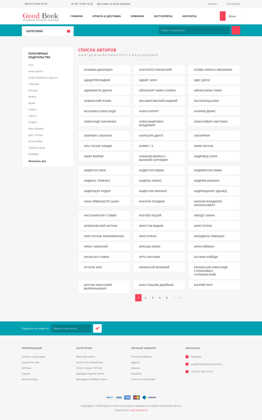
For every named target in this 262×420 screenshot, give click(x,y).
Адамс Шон (148, 80)
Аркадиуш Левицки (209, 236)
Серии (26, 373)
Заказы (135, 368)
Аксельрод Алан (206, 101)
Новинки (137, 16)
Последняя (180, 297)
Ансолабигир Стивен (100, 215)
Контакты (189, 16)
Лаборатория (36, 147)
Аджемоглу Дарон (98, 90)
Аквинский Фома (97, 101)
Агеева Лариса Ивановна (213, 69)
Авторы (26, 368)
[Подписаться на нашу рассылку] (71, 328)
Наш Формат (36, 128)
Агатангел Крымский (155, 69)
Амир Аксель (204, 146)
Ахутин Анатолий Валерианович (98, 286)
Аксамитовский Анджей (158, 101)
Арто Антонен (149, 257)
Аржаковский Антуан (100, 226)
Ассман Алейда (206, 257)
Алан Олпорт (149, 111)
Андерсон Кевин (151, 170)
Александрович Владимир (151, 123)
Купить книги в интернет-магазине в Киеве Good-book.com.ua (142, 405)
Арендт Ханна (204, 215)
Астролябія (35, 141)
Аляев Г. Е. (146, 146)
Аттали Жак (93, 267)
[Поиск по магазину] (194, 30)
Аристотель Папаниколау (104, 236)
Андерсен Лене (95, 170)
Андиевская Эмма (208, 170)
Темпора (33, 84)
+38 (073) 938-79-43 (35, 3)
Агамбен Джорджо (98, 69)
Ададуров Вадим (97, 80)
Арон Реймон (204, 246)
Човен (32, 109)
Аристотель (203, 226)
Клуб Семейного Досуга (43, 77)
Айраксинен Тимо (208, 90)
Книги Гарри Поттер (89, 368)
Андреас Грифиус (97, 180)
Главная (76, 16)
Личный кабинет (141, 356)
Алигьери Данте (151, 135)
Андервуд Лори (205, 156)
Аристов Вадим (151, 226)
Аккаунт (213, 3)
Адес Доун (202, 80)
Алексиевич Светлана (211, 121)
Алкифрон (202, 135)
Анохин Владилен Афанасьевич (208, 203)
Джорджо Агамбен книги (91, 379)
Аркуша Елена (149, 246)
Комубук (33, 154)
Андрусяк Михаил (153, 191)
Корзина (136, 373)
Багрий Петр (203, 285)
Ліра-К (32, 116)
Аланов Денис (205, 111)
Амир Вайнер (94, 156)
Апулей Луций (150, 215)
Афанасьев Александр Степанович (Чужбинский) (211, 270)
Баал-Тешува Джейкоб (156, 285)
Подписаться (97, 328)
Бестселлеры (163, 16)
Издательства (30, 362)
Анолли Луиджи (152, 201)
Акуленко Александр (100, 111)
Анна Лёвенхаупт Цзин (101, 201)
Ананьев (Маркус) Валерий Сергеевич (153, 158)
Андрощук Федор (97, 191)
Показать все (37, 161)
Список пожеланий (143, 379)
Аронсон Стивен (96, 257)
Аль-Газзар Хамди (98, 146)
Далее (174, 297)
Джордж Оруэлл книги (90, 373)
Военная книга (85, 356)
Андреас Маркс (150, 180)
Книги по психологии (89, 362)
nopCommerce (138, 410)
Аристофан (147, 236)
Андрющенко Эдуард (210, 191)
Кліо (31, 65)
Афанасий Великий (154, 267)
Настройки (233, 3)
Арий (31, 103)
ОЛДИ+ (32, 122)
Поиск (236, 30)
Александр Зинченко (100, 121)
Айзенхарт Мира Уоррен (157, 90)
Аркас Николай (96, 246)
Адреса (135, 362)
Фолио (32, 96)
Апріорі (33, 90)
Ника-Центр (35, 71)
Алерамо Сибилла (98, 135)
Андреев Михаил (206, 180)
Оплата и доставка (106, 16)
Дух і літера (35, 135)
